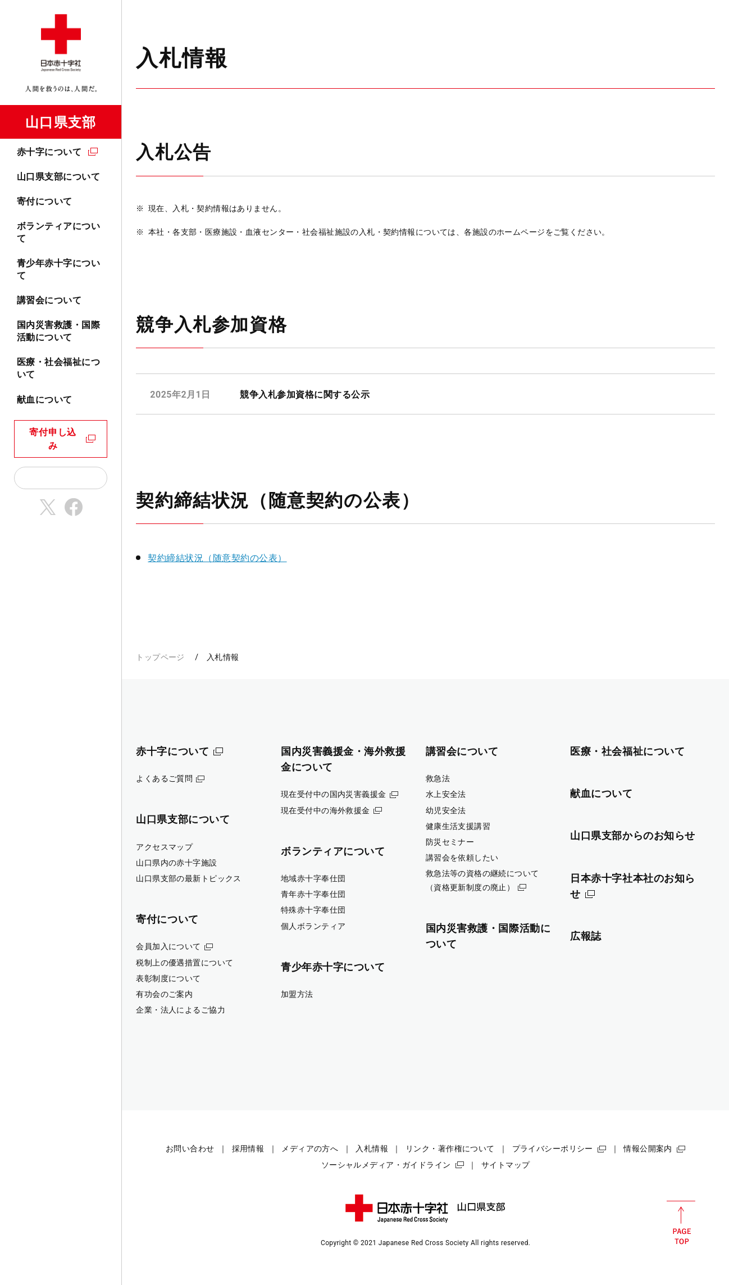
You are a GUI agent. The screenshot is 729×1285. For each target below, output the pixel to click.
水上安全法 (446, 794)
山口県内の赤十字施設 (176, 862)
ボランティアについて (58, 232)
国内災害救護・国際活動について (58, 331)
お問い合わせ (190, 1148)
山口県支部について (58, 176)
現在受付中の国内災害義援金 (333, 794)
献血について (44, 399)
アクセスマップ (164, 846)
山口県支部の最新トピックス (189, 878)
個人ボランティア (313, 926)
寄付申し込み (52, 439)
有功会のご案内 (164, 994)
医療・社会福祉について (58, 368)
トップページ (160, 657)
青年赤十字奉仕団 (313, 894)
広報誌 (586, 936)
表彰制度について (168, 978)
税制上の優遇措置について (184, 962)
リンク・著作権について (450, 1148)
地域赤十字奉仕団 (313, 878)
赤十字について (49, 152)
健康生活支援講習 (458, 826)
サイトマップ (505, 1164)
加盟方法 (297, 994)
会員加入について (168, 946)
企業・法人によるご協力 (180, 1009)
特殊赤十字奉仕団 (313, 909)
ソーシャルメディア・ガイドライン (386, 1164)
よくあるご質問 (164, 778)
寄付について (44, 201)
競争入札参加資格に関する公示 (305, 394)
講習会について (49, 300)
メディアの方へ (309, 1148)
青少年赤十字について (58, 269)
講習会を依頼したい (462, 857)
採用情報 (248, 1148)
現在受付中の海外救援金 (325, 810)
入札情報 (372, 1148)
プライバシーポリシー (552, 1148)
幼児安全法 (446, 810)
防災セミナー (450, 841)
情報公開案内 (647, 1148)
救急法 (438, 778)
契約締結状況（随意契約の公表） (217, 558)
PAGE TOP (681, 1223)
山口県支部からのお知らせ (632, 835)
